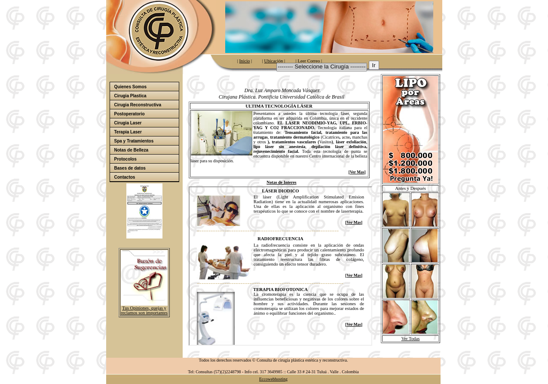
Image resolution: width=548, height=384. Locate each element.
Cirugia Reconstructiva (137, 104)
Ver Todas (410, 338)
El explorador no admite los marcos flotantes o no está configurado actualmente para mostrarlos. (280, 266)
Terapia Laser (128, 132)
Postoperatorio (146, 113)
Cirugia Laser (128, 123)
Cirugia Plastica (146, 95)
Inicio (244, 61)
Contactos (124, 177)
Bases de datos (146, 168)
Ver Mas (357, 172)
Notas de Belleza (131, 150)
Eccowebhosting (273, 379)
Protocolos (125, 159)
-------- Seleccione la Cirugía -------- (321, 67)
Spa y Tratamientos (146, 141)
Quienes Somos (146, 86)
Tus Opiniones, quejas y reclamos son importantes (144, 310)
